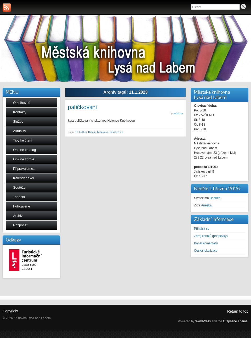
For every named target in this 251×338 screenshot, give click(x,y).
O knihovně (21, 103)
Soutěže (19, 187)
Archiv (17, 216)
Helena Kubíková (98, 131)
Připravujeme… (25, 169)
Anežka (206, 205)
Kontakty (19, 112)
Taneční (19, 197)
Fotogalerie (21, 206)
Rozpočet (20, 225)
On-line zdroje (23, 159)
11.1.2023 (81, 131)
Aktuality (19, 131)
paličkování (82, 107)
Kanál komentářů (206, 243)
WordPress (203, 321)
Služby (18, 121)
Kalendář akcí (23, 178)
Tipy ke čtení (22, 140)
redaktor (178, 113)
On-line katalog (24, 150)
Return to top (237, 311)
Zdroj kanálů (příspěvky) (211, 236)
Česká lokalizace (206, 250)
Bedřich (215, 198)
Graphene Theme (235, 321)
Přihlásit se (201, 228)
